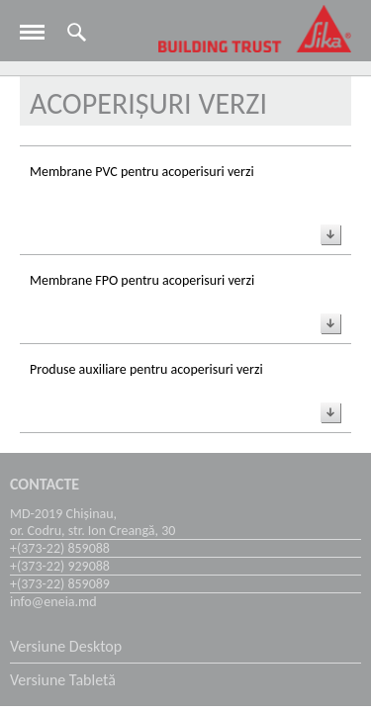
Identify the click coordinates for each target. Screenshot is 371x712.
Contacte (44, 484)
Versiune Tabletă (63, 679)
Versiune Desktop (66, 646)
